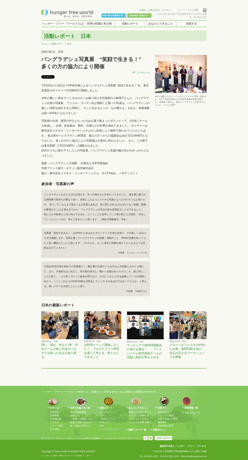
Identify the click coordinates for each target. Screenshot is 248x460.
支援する (191, 23)
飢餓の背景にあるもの (81, 422)
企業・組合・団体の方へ (139, 15)
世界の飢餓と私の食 (99, 23)
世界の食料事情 (78, 412)
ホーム (44, 44)
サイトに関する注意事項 (88, 438)
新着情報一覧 (191, 408)
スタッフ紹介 (57, 425)
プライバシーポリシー (65, 438)
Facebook (130, 9)
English (143, 10)
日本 (69, 44)
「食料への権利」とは (81, 419)
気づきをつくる (144, 72)
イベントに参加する (139, 415)
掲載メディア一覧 (137, 429)
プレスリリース (192, 413)
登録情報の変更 (165, 425)
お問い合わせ (154, 10)
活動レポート (130, 23)
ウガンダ (104, 422)
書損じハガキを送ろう (140, 412)
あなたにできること (160, 23)
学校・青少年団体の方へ (114, 15)
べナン (103, 415)
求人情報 (54, 429)
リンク (138, 438)
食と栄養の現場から (80, 425)
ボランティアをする (139, 419)
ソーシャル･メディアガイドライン (117, 438)
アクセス (166, 10)
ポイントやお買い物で (140, 422)
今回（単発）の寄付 (168, 419)
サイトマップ (47, 438)
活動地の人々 (159, 429)
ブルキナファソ (107, 419)
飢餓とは (74, 415)
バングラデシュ (107, 412)
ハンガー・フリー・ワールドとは (62, 23)
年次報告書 (55, 419)
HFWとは (54, 408)
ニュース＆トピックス (111, 429)
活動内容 (54, 412)
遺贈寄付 (162, 422)
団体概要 (54, 415)
